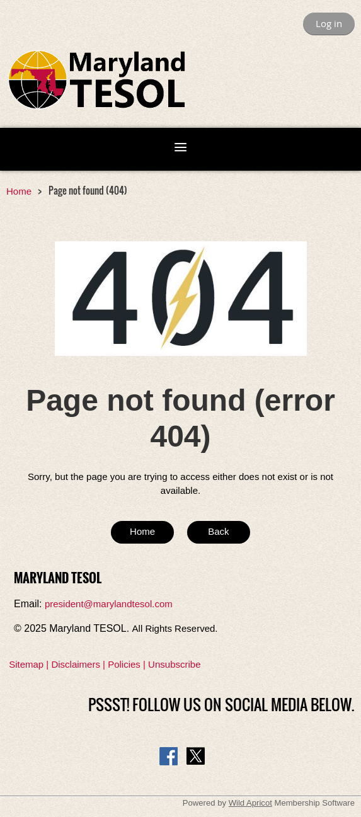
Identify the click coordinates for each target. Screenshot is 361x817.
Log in (329, 23)
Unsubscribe (174, 664)
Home (19, 191)
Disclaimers (75, 664)
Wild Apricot (250, 803)
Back (218, 531)
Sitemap (26, 664)
